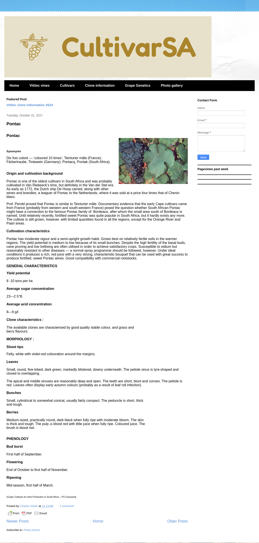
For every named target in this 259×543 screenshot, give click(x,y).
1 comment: (67, 506)
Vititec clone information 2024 (29, 105)
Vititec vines (39, 85)
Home (14, 85)
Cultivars (67, 85)
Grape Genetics (137, 85)
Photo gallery (172, 85)
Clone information (100, 85)
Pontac (13, 123)
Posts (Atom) (32, 530)
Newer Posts (17, 521)
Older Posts (177, 521)
